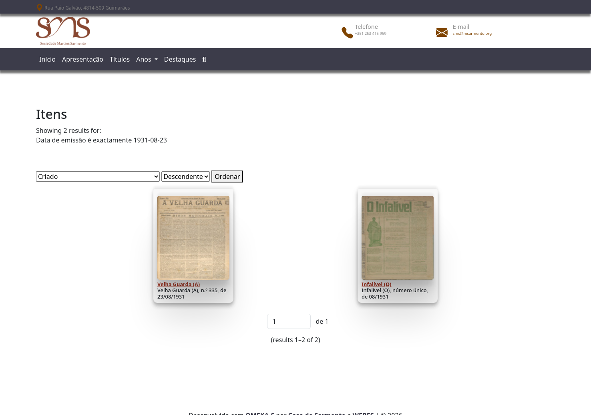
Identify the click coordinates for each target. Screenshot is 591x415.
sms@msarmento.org (472, 33)
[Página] (289, 321)
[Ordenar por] (98, 176)
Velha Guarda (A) (178, 284)
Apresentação (82, 59)
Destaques (180, 59)
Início (47, 59)
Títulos (120, 59)
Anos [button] (144, 59)
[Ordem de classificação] (185, 176)
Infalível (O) (376, 284)
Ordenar (227, 176)
